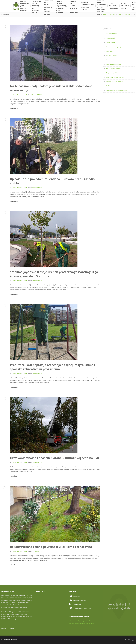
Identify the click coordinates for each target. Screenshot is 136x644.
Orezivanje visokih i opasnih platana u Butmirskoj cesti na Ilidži (55, 458)
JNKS (108, 86)
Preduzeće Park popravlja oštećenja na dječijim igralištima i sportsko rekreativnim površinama (52, 367)
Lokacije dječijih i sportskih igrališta (116, 90)
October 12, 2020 (37, 95)
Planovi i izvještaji (111, 55)
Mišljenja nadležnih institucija (114, 81)
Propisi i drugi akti (111, 73)
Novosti (112, 14)
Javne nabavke (110, 42)
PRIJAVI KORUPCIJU (112, 34)
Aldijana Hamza (16, 95)
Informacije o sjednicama (113, 64)
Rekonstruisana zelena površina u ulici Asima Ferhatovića (51, 547)
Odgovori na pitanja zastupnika (115, 77)
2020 (119, 14)
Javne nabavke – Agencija (114, 47)
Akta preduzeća (110, 38)
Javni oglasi (109, 51)
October (127, 14)
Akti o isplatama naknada (113, 68)
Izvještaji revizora (111, 60)
